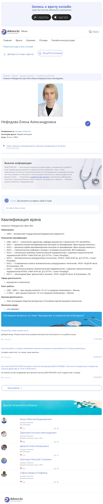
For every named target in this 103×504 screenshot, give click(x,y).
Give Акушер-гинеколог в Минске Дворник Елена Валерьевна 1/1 (21, 455)
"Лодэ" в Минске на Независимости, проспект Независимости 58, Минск (36, 146)
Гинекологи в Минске (24, 405)
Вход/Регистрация (50, 53)
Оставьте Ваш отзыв (51, 208)
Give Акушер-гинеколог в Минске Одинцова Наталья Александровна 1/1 (21, 442)
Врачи (19, 40)
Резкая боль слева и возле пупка (14, 330)
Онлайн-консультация (63, 40)
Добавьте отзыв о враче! (18, 54)
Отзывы (43, 40)
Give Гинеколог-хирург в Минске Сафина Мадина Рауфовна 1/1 (21, 482)
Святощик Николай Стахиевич (36, 459)
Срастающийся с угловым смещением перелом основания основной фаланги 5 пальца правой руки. (43, 348)
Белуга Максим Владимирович (36, 419)
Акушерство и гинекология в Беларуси (60, 315)
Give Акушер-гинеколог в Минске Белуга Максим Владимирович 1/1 (21, 428)
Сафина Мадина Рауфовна (33, 472)
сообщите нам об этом (39, 177)
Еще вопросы (16, 388)
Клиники (30, 40)
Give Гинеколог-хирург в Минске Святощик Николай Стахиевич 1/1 (21, 468)
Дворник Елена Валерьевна (34, 446)
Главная (7, 40)
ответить (7, 339)
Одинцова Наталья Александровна (38, 432)
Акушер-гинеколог (23, 131)
